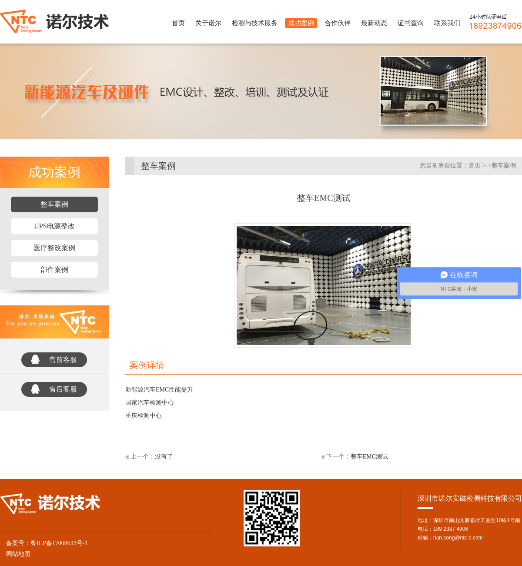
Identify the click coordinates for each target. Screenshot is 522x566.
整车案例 (54, 204)
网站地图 (15, 554)
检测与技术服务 (255, 23)
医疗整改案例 (54, 247)
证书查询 (411, 23)
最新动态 (374, 23)
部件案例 (54, 269)
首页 (178, 23)
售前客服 (63, 359)
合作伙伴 (338, 23)
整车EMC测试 (369, 456)
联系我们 (447, 23)
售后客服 (63, 389)
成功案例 (301, 23)
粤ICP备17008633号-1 (58, 543)
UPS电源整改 (54, 226)
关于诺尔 (208, 23)
